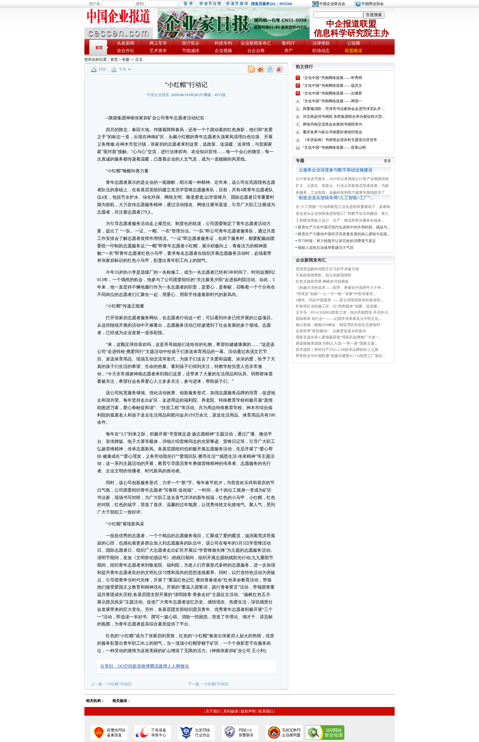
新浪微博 (141, 666)
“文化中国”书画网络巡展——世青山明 (334, 147)
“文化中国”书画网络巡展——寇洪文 (332, 85)
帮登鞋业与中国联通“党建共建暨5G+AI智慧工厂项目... (340, 356)
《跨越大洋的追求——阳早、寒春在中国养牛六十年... (340, 287)
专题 (125, 59)
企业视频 (223, 50)
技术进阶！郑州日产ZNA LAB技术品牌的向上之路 (337, 349)
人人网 (173, 666)
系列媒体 (230, 711)
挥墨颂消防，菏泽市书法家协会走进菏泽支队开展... (345, 109)
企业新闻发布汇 (256, 43)
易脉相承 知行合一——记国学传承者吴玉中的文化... (338, 318)
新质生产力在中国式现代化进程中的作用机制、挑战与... (344, 227)
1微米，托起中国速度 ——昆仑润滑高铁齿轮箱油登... (339, 300)
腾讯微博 (158, 666)
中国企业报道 (158, 95)
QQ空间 (125, 666)
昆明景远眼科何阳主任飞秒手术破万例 (327, 269)
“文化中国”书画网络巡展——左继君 (332, 93)
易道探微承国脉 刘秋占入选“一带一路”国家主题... (336, 343)
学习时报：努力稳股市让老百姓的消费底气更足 (337, 241)
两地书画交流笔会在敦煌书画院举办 (332, 124)
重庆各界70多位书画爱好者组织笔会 (332, 132)
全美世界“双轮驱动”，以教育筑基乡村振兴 (331, 331)
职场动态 (321, 50)
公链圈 (353, 43)
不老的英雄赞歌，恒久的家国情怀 (323, 275)
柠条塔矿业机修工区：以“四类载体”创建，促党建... (338, 306)
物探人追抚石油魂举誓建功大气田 (326, 247)
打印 (102, 69)
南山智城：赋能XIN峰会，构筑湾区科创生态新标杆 (338, 325)
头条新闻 (125, 43)
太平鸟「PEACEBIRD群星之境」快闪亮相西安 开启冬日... (343, 312)
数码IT (288, 43)
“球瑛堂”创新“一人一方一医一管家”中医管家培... (336, 294)
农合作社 (125, 50)
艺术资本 (158, 50)
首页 (99, 48)
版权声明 (248, 711)
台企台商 (256, 50)
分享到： (109, 666)
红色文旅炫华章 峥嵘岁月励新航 (322, 281)
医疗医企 (190, 43)
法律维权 (321, 43)
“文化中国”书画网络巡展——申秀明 (332, 78)
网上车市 (158, 43)
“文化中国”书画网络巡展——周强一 (332, 101)
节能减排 (190, 50)
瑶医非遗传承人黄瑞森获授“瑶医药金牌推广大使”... (338, 337)
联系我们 (265, 711)
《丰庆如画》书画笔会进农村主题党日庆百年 (340, 140)
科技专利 (223, 43)
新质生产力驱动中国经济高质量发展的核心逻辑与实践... (344, 234)
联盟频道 (353, 50)
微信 (184, 666)
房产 (288, 50)
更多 (387, 161)
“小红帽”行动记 (119, 684)
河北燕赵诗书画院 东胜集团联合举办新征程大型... (344, 116)
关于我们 (213, 711)
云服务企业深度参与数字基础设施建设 (336, 170)
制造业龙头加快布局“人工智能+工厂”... (336, 198)
